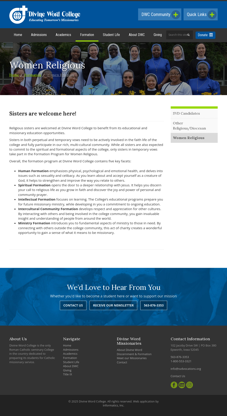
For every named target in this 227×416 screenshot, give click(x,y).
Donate (205, 35)
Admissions (39, 35)
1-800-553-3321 (181, 361)
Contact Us (73, 305)
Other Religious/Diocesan (189, 125)
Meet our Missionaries (132, 358)
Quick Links (202, 14)
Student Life (111, 35)
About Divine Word (129, 350)
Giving (158, 35)
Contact (122, 362)
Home (18, 35)
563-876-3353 (154, 305)
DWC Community (160, 14)
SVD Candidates (186, 113)
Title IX (67, 374)
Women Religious (60, 75)
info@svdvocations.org (186, 369)
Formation (87, 35)
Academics (63, 35)
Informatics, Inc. (113, 405)
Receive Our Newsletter (113, 305)
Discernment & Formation (134, 354)
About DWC (137, 35)
